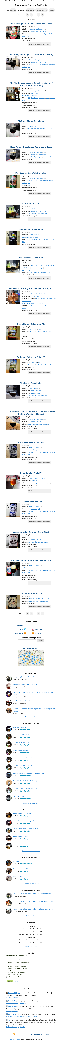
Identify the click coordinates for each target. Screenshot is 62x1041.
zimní (29, 336)
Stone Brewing (32, 424)
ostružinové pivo (35, 265)
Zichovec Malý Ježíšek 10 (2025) (22, 765)
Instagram (38, 629)
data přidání (30, 10)
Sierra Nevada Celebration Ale (31, 324)
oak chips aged (35, 93)
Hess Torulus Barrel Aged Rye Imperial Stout (31, 147)
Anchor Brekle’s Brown (31, 593)
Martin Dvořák (12, 1014)
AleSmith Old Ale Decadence (31, 121)
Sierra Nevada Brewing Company (37, 331)
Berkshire (49, 298)
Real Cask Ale (35, 296)
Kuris (10, 1020)
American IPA (33, 329)
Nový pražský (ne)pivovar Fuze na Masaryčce (26, 677)
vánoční (30, 185)
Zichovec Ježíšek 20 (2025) (21, 742)
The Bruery (31, 213)
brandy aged (26, 95)
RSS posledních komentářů (40, 1034)
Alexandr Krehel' (13, 1006)
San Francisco (36, 601)
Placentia (37, 213)
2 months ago (34, 1016)
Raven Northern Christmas (20, 750)
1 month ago (22, 1003)
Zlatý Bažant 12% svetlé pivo (12, 1027)
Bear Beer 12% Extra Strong (12, 1003)
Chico (49, 331)
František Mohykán (14, 993)
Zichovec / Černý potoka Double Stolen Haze (26, 828)
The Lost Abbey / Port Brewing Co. (38, 34)
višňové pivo (26, 268)
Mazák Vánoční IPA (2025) (21, 735)
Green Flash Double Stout (31, 229)
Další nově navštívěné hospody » (31, 883)
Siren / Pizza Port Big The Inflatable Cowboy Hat (31, 288)
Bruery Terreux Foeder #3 (31, 258)
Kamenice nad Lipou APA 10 (21, 844)
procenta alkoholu (41, 10)
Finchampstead (43, 298)
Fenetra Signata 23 (18, 796)
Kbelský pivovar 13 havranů (21, 836)
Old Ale (31, 126)
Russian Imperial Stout (35, 29)
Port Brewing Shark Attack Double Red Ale (31, 560)
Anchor (30, 601)
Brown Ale (44, 598)
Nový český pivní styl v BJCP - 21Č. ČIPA (25, 684)
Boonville (40, 364)
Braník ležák (9, 1011)
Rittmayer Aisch (17, 876)
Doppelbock (32, 388)
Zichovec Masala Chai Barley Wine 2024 (25, 788)
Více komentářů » (31, 1031)
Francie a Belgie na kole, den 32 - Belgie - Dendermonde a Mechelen (33, 909)
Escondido (39, 424)
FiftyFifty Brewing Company (36, 98)
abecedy (13, 10)
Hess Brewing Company (35, 157)
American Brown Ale (35, 599)
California (24, 36)
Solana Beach (32, 303)
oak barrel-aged (42, 31)
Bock (38, 388)
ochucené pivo (50, 265)
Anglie (54, 298)
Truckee (47, 98)
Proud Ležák (9, 997)
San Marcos (52, 34)
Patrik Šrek (11, 1001)
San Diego (47, 128)
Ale (43, 59)
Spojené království (26, 301)
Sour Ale (31, 263)
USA (29, 36)
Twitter (21, 629)
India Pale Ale (39, 293)
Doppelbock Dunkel (37, 390)
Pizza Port (25, 303)
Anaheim (40, 272)
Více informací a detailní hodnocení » (39, 44)
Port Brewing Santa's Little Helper (31, 173)
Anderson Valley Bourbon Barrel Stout (31, 532)
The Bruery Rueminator (31, 383)
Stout (44, 29)
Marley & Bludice (15, 1039)
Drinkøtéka (16, 861)
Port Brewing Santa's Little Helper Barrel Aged (31, 24)
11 (42, 15)
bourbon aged (35, 31)
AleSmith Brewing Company (36, 128)
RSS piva (37, 633)
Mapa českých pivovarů (30, 648)
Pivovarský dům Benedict (20, 869)
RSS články (19, 633)
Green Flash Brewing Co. (35, 239)
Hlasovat (10, 981)
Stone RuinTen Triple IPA (31, 473)
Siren (37, 298)
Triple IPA (34, 480)
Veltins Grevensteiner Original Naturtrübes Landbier (18, 1016)
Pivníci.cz (8, 0)
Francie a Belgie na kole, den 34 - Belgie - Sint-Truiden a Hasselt (32, 893)
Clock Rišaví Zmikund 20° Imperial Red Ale (26, 821)
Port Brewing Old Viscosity (30, 501)
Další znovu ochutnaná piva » (31, 851)
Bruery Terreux (32, 272)
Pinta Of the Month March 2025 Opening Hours (27, 781)
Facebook (19, 626)
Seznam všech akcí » (31, 946)
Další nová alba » (31, 916)
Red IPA (24, 568)
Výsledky (16, 981)
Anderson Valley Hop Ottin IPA (31, 357)
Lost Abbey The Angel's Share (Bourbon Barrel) (31, 54)
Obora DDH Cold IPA (19, 727)
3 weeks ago (15, 997)
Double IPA (32, 294)
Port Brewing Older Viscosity (31, 442)
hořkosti (52, 10)
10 (38, 15)
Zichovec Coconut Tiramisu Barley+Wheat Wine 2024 (28, 773)
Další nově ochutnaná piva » (31, 803)
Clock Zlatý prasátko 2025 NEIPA (23, 758)
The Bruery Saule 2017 (31, 203)
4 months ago (23, 1027)
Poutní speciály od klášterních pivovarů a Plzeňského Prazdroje (31, 701)
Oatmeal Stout (33, 235)
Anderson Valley (32, 365)
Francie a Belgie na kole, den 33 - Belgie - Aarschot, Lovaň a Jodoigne (33, 901)
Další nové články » (31, 717)
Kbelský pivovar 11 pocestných (22, 813)
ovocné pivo (44, 265)
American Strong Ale (35, 60)
